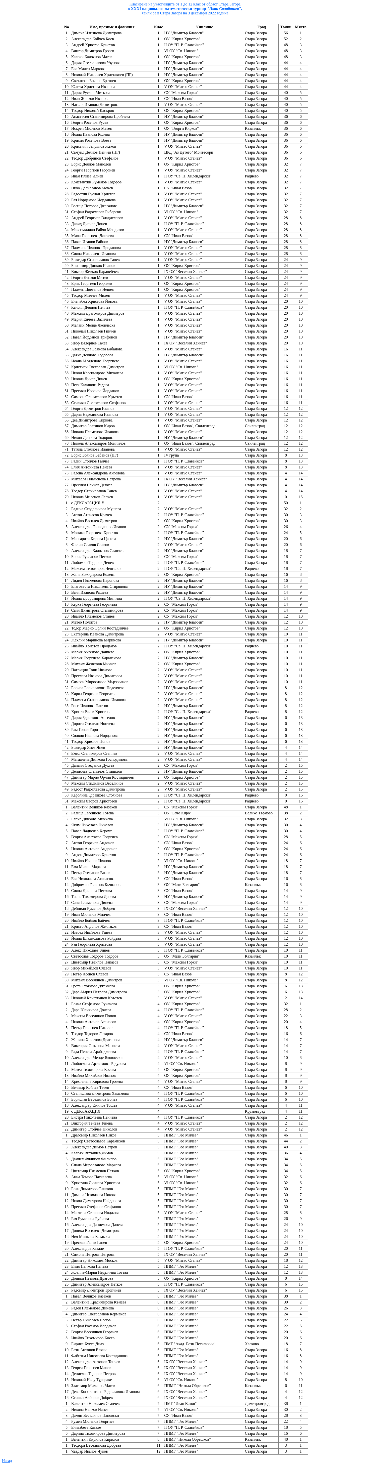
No (66, 27)
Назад (7, 1461)
